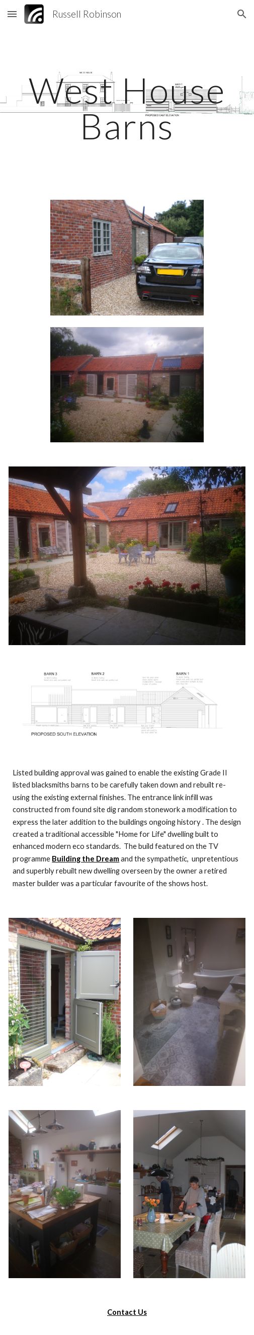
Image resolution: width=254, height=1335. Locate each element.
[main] (127, 107)
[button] (12, 14)
